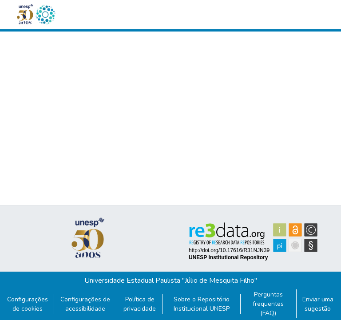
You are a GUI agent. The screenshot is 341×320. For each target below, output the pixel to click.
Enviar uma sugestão (317, 304)
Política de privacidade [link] (139, 304)
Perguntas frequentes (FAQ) (268, 303)
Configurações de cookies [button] (27, 304)
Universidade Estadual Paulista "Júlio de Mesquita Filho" (170, 280)
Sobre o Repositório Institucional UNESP (202, 304)
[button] (45, 15)
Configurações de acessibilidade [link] (85, 304)
